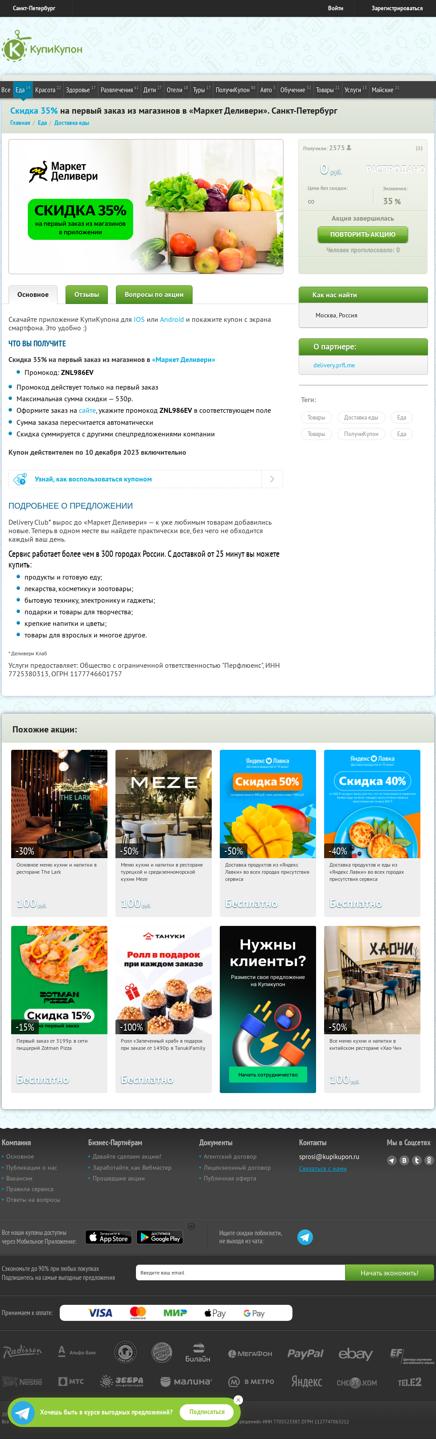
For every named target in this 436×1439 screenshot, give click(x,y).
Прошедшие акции (119, 1178)
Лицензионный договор (237, 1168)
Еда (23, 89)
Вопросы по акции (154, 294)
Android (173, 319)
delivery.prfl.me (334, 365)
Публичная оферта (230, 1178)
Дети (153, 89)
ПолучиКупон (235, 89)
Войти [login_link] (335, 8)
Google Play (159, 1237)
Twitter (417, 1160)
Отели (177, 89)
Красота (48, 89)
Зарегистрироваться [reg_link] (397, 8)
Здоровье (81, 89)
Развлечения (120, 89)
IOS (140, 319)
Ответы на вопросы (33, 1200)
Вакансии (19, 1178)
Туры (202, 89)
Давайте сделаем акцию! (127, 1156)
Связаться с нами (323, 1168)
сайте (87, 410)
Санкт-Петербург (34, 8)
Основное (33, 294)
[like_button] (410, 148)
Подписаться (207, 1412)
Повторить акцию (362, 234)
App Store (108, 1237)
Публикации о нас (31, 1168)
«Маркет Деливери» (183, 359)
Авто (268, 89)
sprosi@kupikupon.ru (329, 1156)
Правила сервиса (29, 1189)
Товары (328, 89)
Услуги (356, 89)
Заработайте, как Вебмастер (132, 1168)
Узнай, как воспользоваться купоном (93, 479)
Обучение (295, 89)
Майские (385, 89)
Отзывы (86, 294)
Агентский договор (230, 1156)
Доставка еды (361, 417)
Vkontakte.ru (404, 1160)
